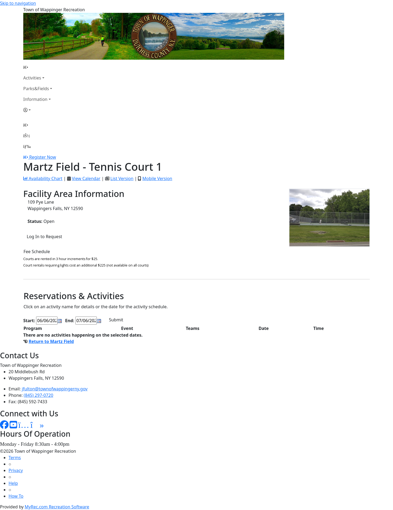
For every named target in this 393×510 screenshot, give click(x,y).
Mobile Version (157, 178)
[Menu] (27, 146)
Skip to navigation (18, 3)
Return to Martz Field (51, 341)
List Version (121, 178)
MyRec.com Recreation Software (57, 507)
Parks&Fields (36, 89)
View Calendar (86, 178)
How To (16, 496)
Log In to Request (44, 236)
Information (35, 99)
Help (13, 483)
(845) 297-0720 (38, 395)
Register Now (42, 157)
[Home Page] (37, 67)
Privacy (16, 470)
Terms (15, 457)
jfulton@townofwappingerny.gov (55, 389)
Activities (32, 78)
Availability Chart (42, 178)
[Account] (37, 110)
